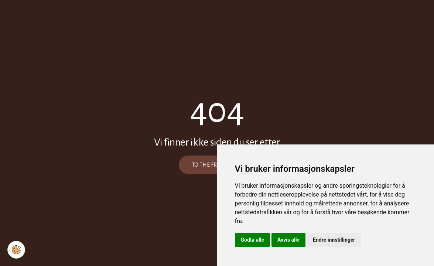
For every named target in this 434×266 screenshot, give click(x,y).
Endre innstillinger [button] (334, 240)
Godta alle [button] (252, 240)
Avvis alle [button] (288, 240)
